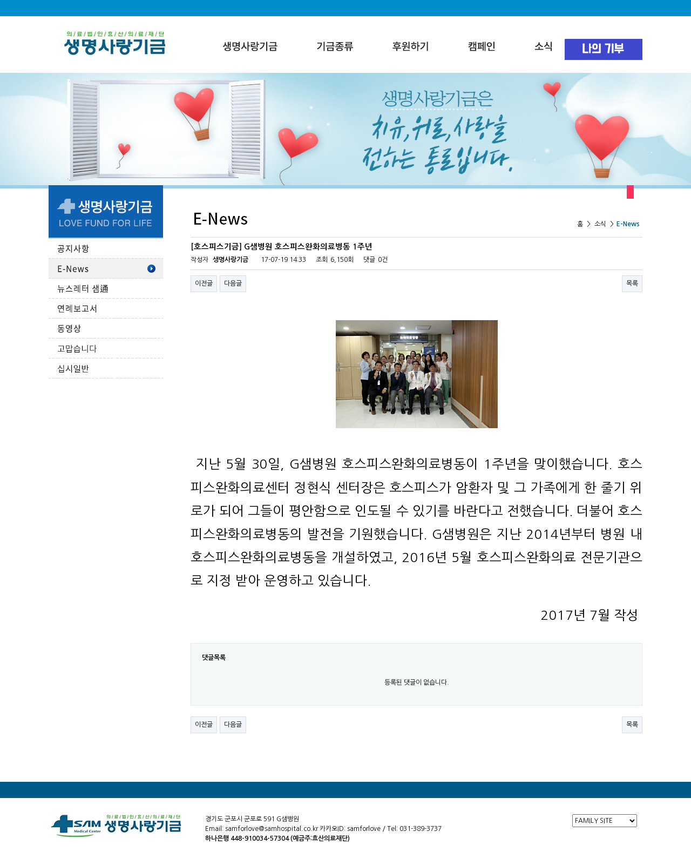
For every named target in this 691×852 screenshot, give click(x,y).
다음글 (233, 283)
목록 (632, 283)
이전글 (204, 283)
